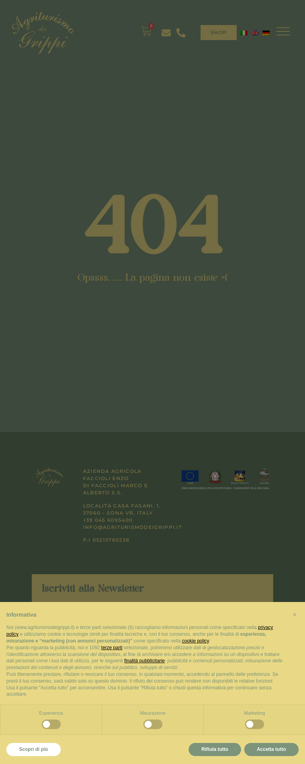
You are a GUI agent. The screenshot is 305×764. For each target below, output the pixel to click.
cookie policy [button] (195, 641)
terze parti (111, 647)
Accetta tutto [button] (271, 749)
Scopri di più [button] (33, 749)
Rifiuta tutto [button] (214, 749)
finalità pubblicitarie (144, 661)
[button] (294, 614)
